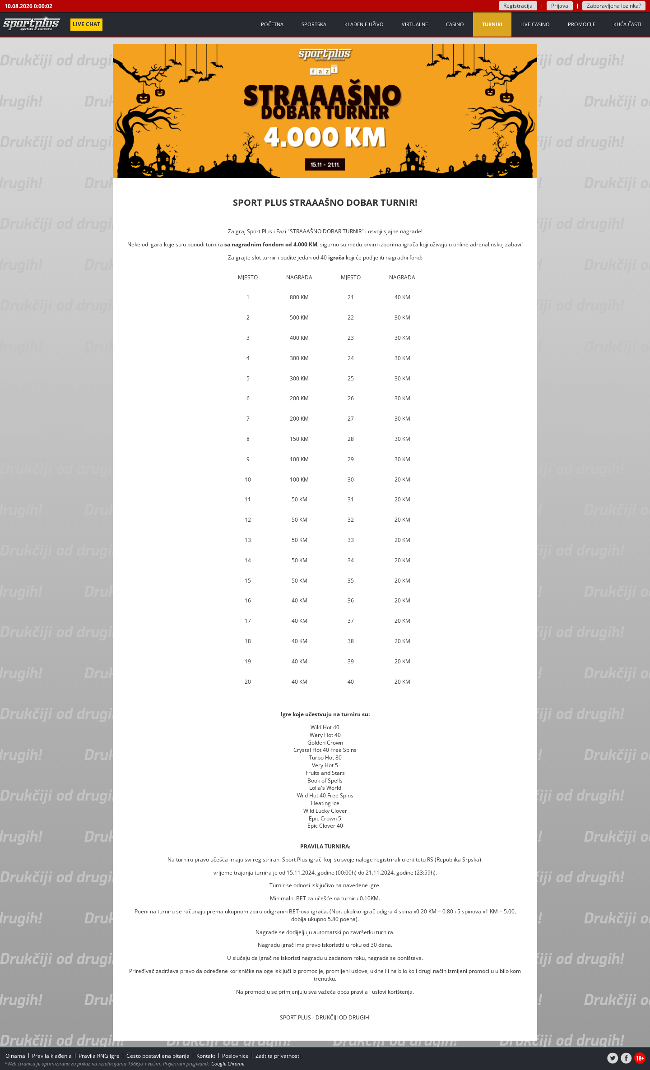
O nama (15, 1056)
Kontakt (205, 1056)
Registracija (518, 5)
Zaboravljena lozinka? (614, 5)
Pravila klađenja (52, 1056)
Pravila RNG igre (99, 1056)
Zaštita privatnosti (278, 1056)
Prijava (559, 5)
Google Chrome (227, 1063)
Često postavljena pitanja (158, 1056)
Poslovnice (235, 1056)
